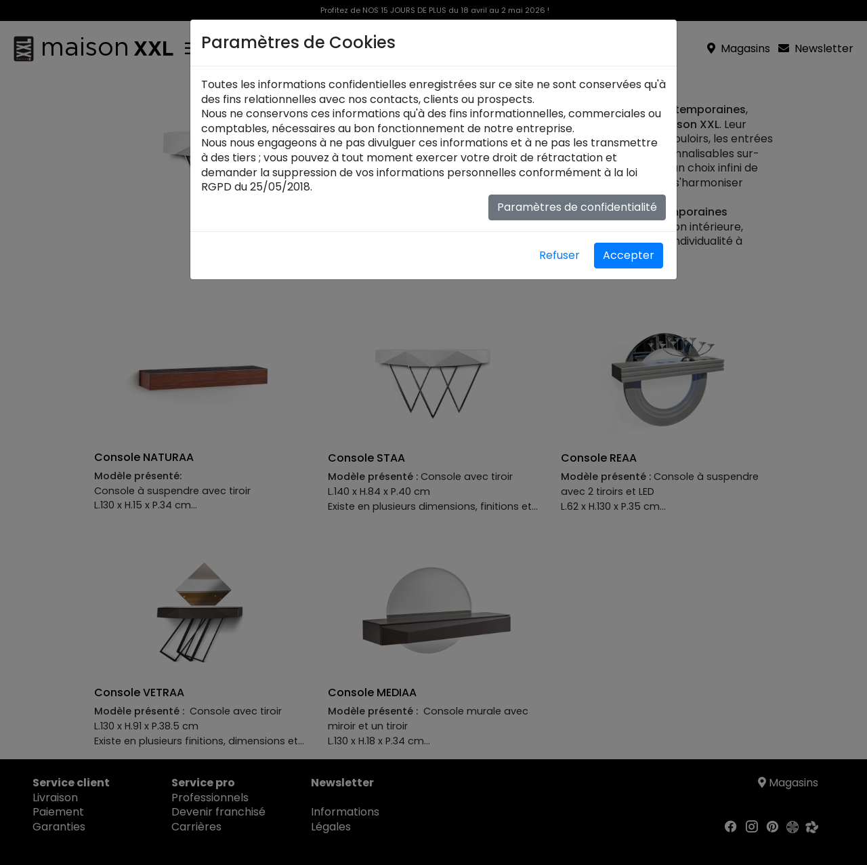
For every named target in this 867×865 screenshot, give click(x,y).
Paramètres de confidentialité (577, 207)
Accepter (628, 255)
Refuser (559, 255)
